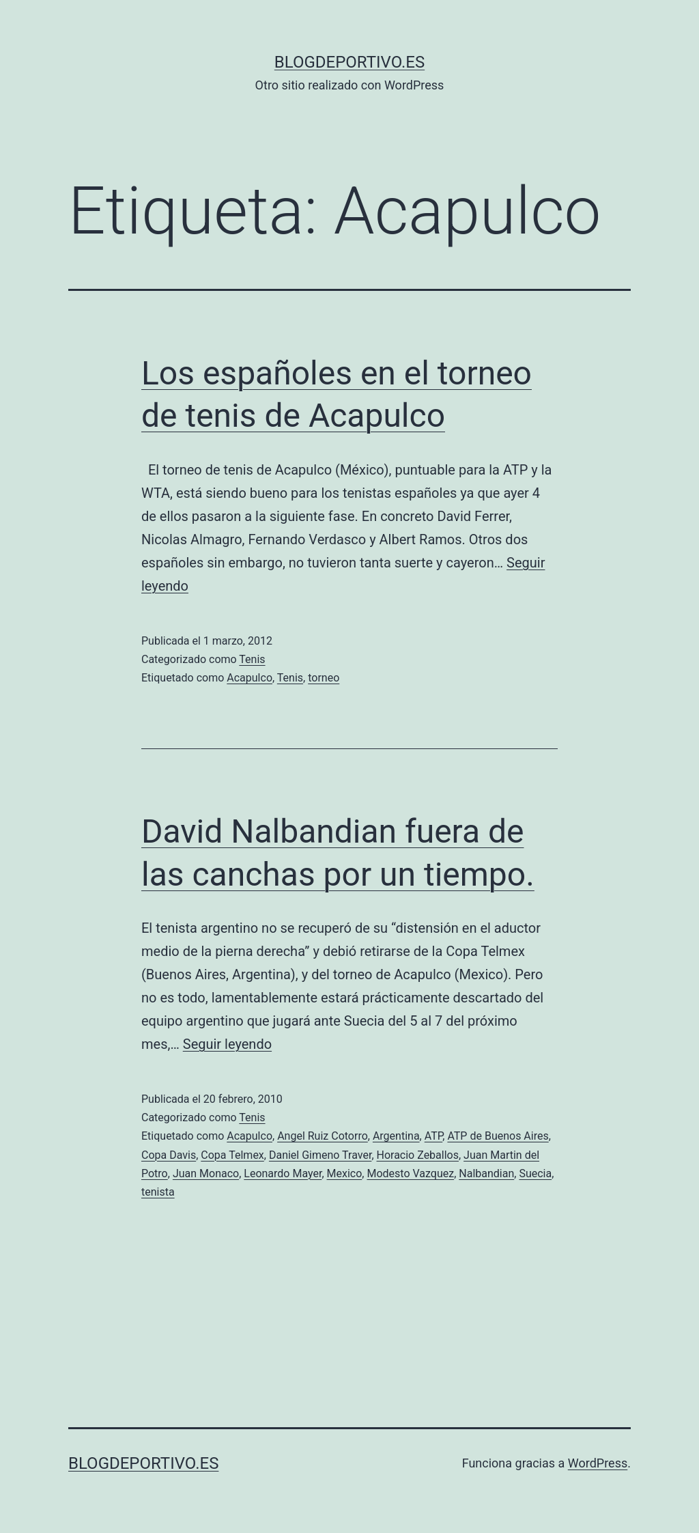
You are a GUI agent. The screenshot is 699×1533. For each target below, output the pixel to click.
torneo (323, 677)
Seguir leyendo (227, 1044)
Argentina (396, 1135)
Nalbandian (486, 1173)
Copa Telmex (232, 1155)
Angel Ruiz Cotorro (322, 1135)
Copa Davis (168, 1155)
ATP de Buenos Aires (497, 1135)
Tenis (252, 659)
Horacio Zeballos (418, 1155)
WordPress (597, 1463)
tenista (158, 1191)
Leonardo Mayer (283, 1173)
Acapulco (249, 677)
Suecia (535, 1173)
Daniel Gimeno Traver (320, 1155)
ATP (434, 1135)
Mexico (344, 1173)
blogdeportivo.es (349, 62)
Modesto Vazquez (410, 1173)
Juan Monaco (206, 1173)
